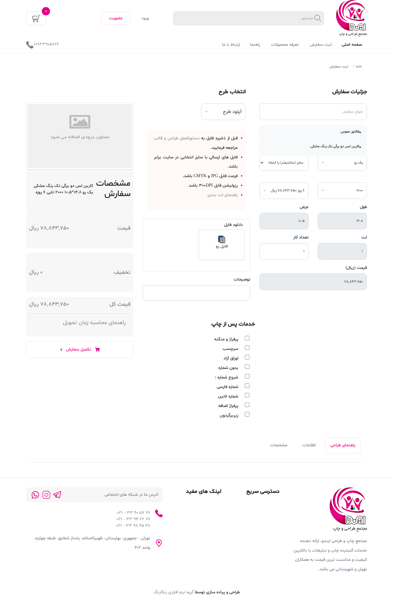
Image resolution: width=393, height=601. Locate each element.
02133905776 (46, 44)
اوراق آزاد (231, 358)
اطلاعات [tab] (308, 446)
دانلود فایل (233, 225)
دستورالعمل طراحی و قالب (177, 138)
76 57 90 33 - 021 (133, 513)
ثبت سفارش (321, 45)
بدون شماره (228, 368)
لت (364, 237)
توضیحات (242, 279)
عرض (304, 207)
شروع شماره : (226, 377)
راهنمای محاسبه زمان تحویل (94, 323)
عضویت (116, 18)
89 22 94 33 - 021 (133, 520)
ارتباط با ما (231, 45)
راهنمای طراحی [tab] (342, 446)
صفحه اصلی (352, 45)
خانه (359, 66)
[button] (313, 133)
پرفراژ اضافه (228, 406)
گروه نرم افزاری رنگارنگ (174, 593)
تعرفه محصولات (285, 45)
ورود (145, 18)
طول (363, 207)
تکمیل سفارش (80, 349)
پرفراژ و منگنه (226, 339)
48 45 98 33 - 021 (133, 526)
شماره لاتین (228, 396)
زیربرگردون (229, 415)
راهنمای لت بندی (223, 195)
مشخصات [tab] (278, 446)
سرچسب (230, 349)
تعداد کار (301, 237)
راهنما (255, 45)
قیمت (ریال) (356, 268)
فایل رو (222, 242)
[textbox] (243, 18)
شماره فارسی (227, 387)
